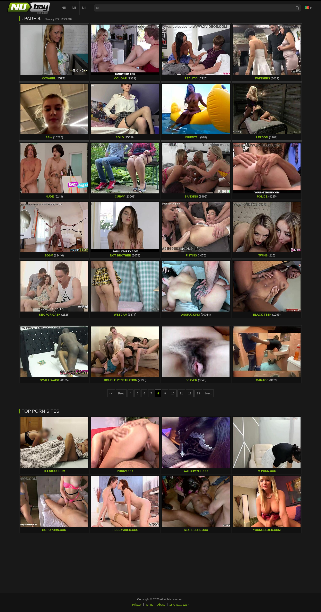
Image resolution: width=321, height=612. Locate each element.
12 (190, 393)
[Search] (297, 8)
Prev (121, 393)
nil (64, 8)
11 (181, 393)
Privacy (136, 604)
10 (172, 393)
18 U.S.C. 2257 (179, 604)
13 (198, 393)
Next (208, 393)
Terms (149, 604)
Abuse (161, 604)
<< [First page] (111, 393)
